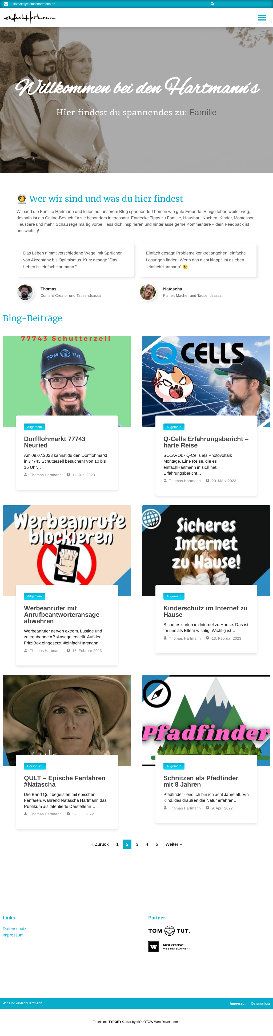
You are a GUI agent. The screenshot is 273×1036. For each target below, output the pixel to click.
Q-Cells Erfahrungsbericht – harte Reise (205, 442)
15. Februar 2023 (84, 650)
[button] (262, 17)
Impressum (13, 935)
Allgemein (34, 427)
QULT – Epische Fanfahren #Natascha (65, 781)
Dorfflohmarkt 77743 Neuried (54, 442)
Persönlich (35, 766)
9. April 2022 (219, 808)
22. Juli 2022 (80, 814)
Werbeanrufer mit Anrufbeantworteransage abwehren (61, 614)
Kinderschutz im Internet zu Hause (205, 611)
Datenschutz (14, 928)
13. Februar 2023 (223, 638)
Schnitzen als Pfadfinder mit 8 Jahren (200, 781)
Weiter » (174, 844)
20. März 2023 (221, 481)
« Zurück (100, 844)
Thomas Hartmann (43, 475)
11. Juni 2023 (81, 475)
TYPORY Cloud (120, 1022)
